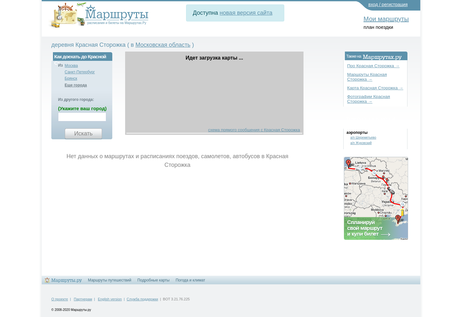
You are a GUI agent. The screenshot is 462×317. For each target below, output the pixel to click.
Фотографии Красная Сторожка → (368, 99)
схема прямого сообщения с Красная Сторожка (254, 129)
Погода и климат (190, 280)
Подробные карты (153, 280)
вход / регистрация (388, 4)
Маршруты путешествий (109, 280)
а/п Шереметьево (363, 137)
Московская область (162, 45)
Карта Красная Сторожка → (375, 87)
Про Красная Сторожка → (373, 65)
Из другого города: (76, 99)
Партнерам (83, 299)
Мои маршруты (386, 18)
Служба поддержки (142, 299)
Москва (71, 65)
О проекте (59, 299)
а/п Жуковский (361, 143)
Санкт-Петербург (80, 72)
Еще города (76, 85)
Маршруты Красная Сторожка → (367, 77)
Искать (83, 133)
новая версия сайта (246, 13)
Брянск (71, 78)
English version (110, 299)
